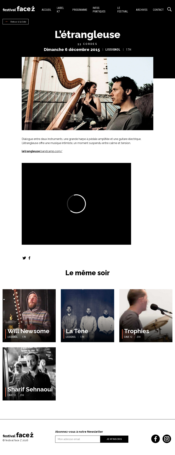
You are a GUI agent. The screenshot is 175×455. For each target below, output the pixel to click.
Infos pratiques (99, 9)
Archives (141, 9)
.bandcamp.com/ (42, 151)
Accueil (46, 9)
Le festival (122, 9)
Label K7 (60, 9)
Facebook (29, 258)
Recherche (169, 9)
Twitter (24, 258)
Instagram (167, 439)
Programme (79, 9)
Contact (158, 9)
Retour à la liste (18, 21)
